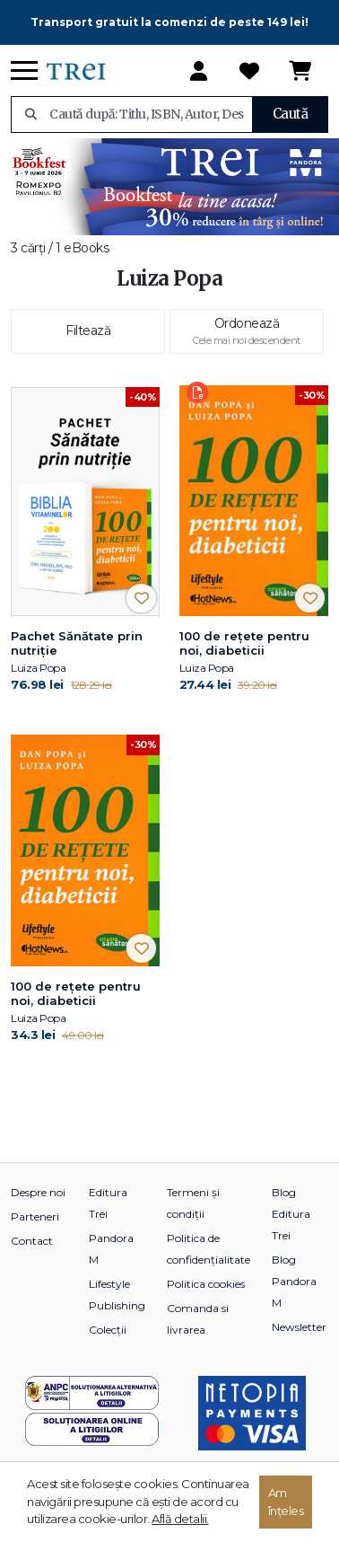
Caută (291, 113)
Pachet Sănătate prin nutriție (77, 643)
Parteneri (35, 1216)
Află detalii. (180, 1518)
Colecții (107, 1329)
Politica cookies (206, 1284)
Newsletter (299, 1327)
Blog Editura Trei (291, 1213)
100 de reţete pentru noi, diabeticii (244, 643)
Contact (32, 1240)
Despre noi (38, 1192)
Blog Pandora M (294, 1281)
